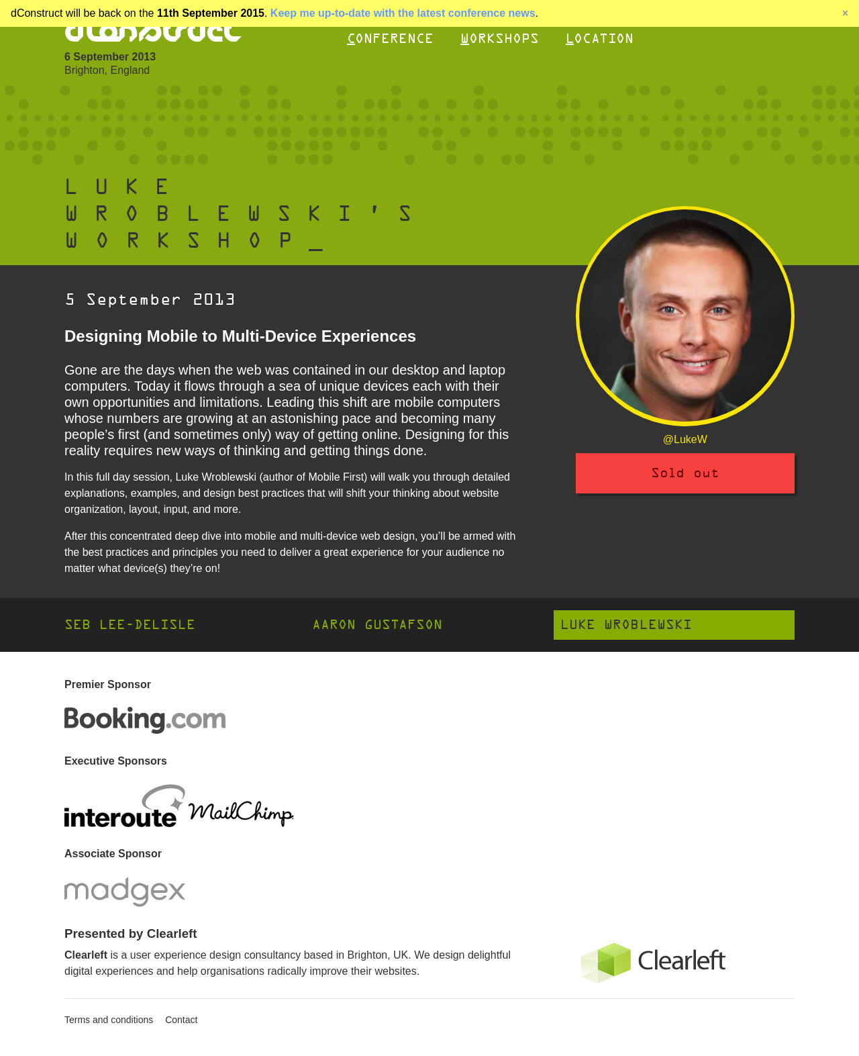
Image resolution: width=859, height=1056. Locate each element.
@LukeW (685, 439)
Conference (390, 39)
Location (600, 39)
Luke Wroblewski (626, 625)
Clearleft (85, 955)
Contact (181, 1019)
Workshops (499, 39)
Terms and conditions (108, 1019)
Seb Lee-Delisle (129, 625)
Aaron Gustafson (377, 625)
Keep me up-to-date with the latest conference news (403, 13)
